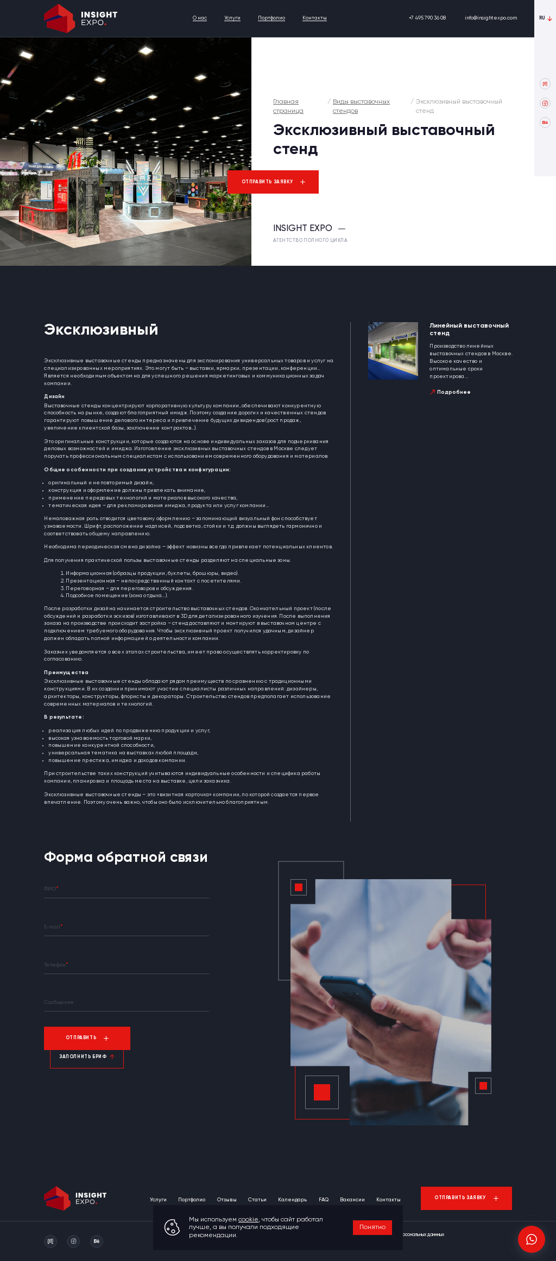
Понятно (372, 1227)
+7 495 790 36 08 (427, 18)
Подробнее (454, 392)
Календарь (292, 1200)
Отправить (81, 1037)
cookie (248, 1220)
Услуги (232, 18)
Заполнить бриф (82, 1056)
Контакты (314, 18)
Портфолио (271, 18)
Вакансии (352, 1200)
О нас (200, 18)
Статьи (257, 1200)
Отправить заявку (267, 182)
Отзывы (227, 1200)
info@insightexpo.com (491, 18)
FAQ (323, 1200)
